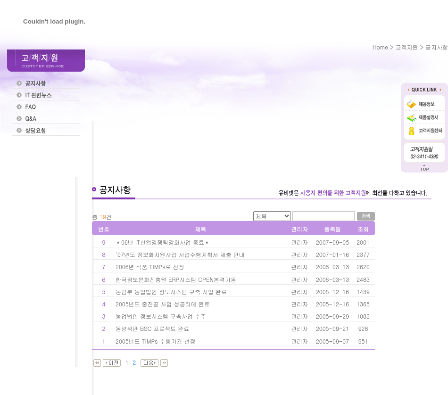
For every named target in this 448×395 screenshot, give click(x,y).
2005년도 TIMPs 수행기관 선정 (155, 341)
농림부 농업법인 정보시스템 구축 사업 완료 (171, 292)
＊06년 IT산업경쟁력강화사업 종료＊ (163, 242)
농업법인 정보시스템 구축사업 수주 (161, 316)
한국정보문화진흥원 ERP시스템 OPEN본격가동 (176, 279)
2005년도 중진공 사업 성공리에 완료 (163, 304)
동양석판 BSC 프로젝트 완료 (152, 328)
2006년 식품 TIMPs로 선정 (151, 267)
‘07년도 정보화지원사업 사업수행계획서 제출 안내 (180, 254)
